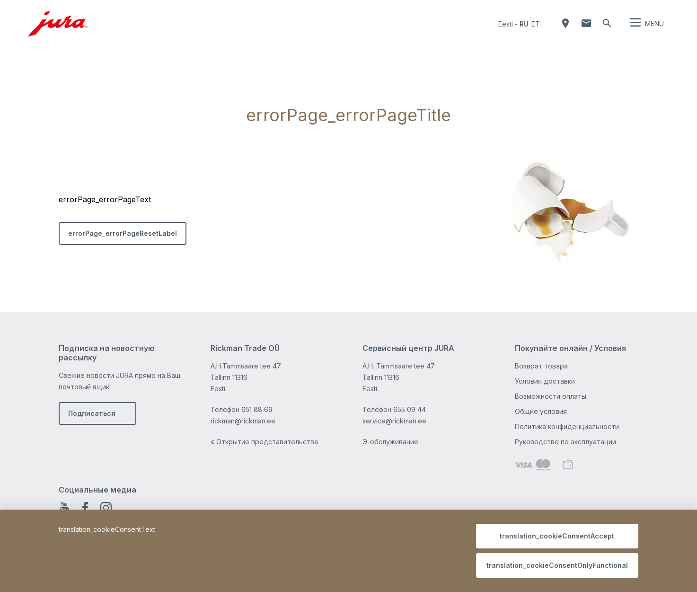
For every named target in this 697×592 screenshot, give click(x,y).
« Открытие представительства (264, 442)
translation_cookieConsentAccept (557, 536)
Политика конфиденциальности (567, 426)
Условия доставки (545, 381)
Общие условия (541, 411)
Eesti (505, 24)
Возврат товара (541, 366)
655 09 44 (409, 409)
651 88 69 (257, 409)
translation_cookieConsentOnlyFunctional (557, 565)
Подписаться (91, 413)
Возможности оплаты (550, 396)
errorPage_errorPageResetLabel (122, 233)
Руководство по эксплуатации (565, 442)
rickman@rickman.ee (243, 421)
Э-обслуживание (390, 442)
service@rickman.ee (394, 421)
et (535, 24)
